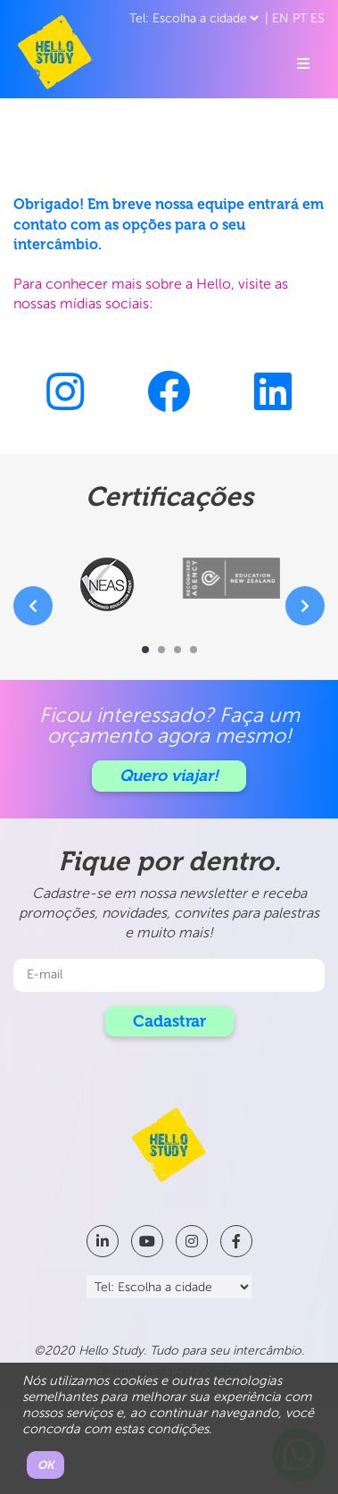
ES (317, 19)
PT (300, 19)
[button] (145, 649)
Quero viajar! (169, 775)
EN (280, 19)
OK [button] (45, 1465)
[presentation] (33, 605)
